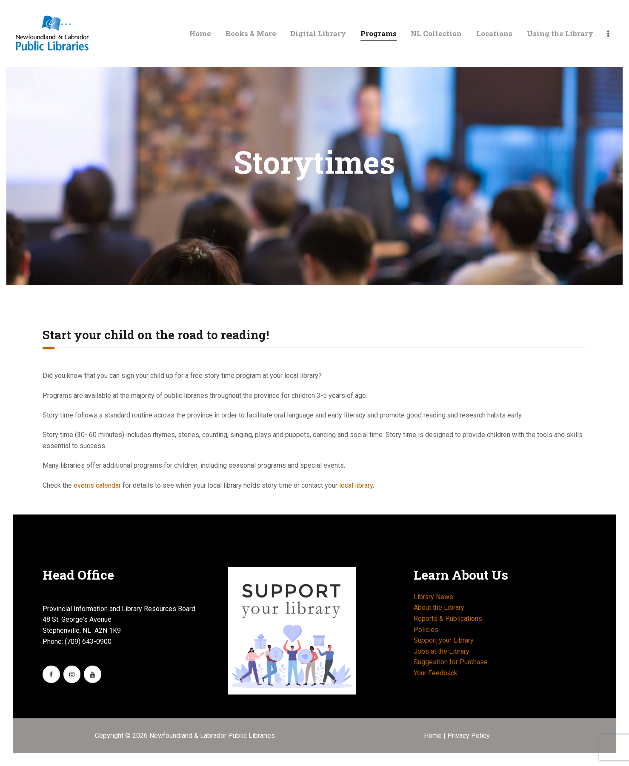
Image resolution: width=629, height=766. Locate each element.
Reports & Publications (448, 619)
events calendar (97, 485)
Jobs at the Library (441, 651)
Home (433, 736)
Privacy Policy (468, 736)
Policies (426, 630)
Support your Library (444, 640)
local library (356, 485)
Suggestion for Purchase (451, 662)
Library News (433, 597)
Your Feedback (435, 673)
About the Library (439, 607)
